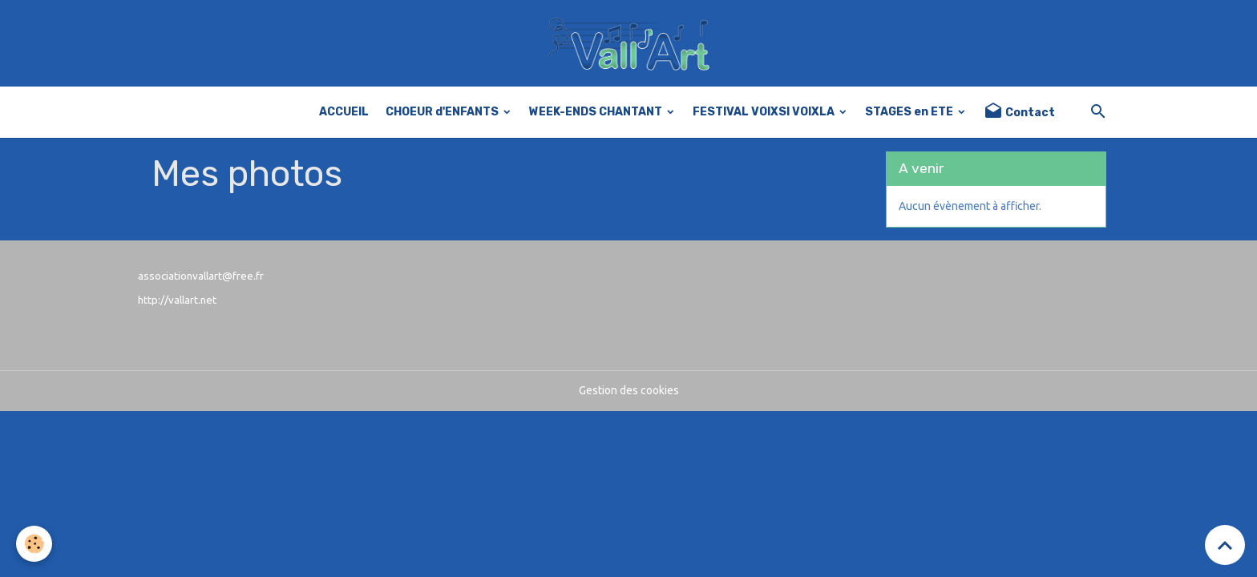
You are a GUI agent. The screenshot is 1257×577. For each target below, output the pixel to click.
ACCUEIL (344, 112)
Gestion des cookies (629, 390)
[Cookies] (34, 544)
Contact (1019, 111)
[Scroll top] (1225, 545)
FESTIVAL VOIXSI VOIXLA (765, 112)
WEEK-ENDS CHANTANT (597, 112)
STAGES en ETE (910, 112)
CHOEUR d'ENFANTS (443, 112)
